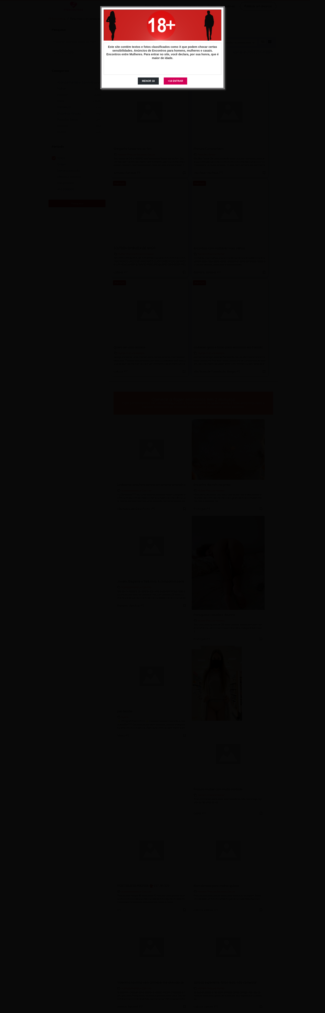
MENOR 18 (148, 81)
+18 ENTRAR (175, 81)
